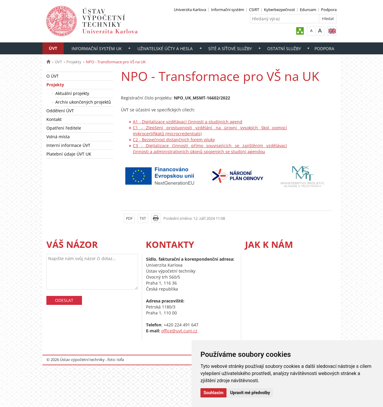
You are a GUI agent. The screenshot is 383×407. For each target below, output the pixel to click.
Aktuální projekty (72, 93)
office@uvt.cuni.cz (179, 331)
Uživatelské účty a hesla (165, 48)
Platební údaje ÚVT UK (68, 154)
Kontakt (54, 119)
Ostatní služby (284, 48)
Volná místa (58, 136)
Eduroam (308, 9)
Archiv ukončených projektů (83, 102)
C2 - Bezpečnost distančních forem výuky (174, 139)
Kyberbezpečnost (279, 9)
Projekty (73, 61)
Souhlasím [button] (213, 392)
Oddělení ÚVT (60, 110)
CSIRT (254, 9)
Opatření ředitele (63, 128)
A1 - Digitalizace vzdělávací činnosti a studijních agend (187, 122)
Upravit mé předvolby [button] (250, 392)
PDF (129, 218)
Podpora (329, 9)
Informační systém (227, 9)
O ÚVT (52, 76)
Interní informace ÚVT (68, 145)
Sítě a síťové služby (230, 48)
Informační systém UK (97, 48)
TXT (143, 218)
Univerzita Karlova (190, 9)
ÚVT (53, 48)
